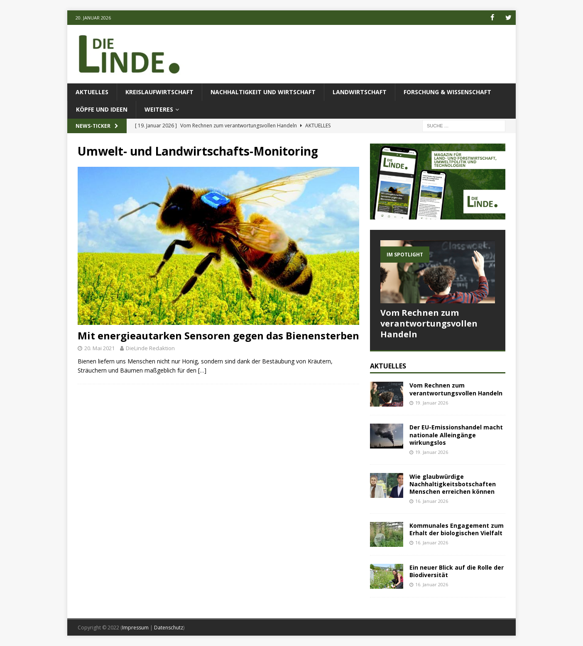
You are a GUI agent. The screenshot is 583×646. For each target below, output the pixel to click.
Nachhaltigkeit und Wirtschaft (263, 92)
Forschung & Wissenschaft (447, 92)
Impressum (135, 627)
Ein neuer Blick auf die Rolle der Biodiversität (456, 570)
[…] (202, 370)
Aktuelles (92, 92)
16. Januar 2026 (431, 501)
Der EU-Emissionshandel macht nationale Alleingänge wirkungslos (456, 434)
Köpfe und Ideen (101, 109)
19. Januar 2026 (431, 403)
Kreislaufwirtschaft (159, 92)
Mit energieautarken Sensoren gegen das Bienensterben (218, 335)
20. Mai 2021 (99, 348)
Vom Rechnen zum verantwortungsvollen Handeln (429, 323)
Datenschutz (168, 627)
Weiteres (159, 109)
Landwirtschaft (360, 92)
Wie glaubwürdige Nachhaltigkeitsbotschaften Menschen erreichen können (452, 483)
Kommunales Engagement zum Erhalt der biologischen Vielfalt (456, 528)
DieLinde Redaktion (150, 348)
